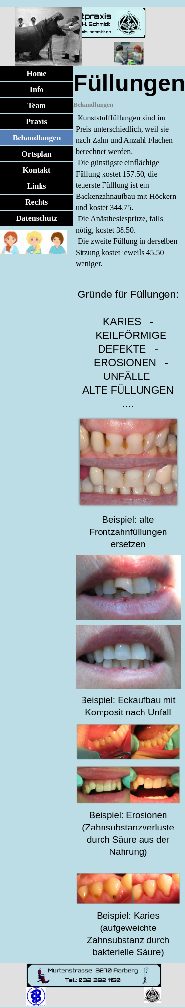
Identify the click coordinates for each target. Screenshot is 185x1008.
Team (36, 105)
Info (36, 89)
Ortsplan (36, 154)
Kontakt (37, 170)
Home (37, 73)
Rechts (36, 202)
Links (36, 186)
